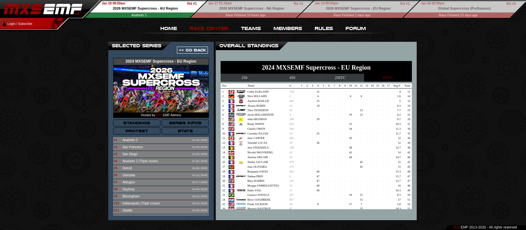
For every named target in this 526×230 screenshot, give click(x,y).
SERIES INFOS (185, 123)
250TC (340, 77)
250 (244, 77)
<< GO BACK (192, 50)
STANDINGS (136, 123)
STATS (185, 131)
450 (292, 77)
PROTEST (137, 131)
